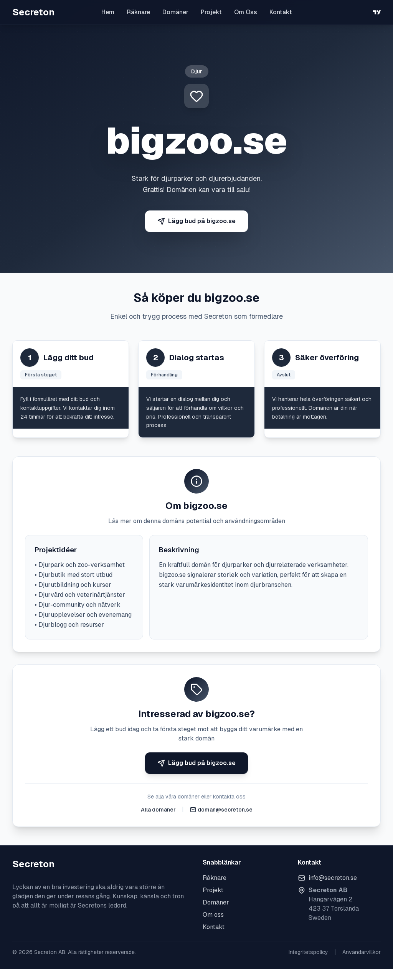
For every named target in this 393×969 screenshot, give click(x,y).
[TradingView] (377, 12)
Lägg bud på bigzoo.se (196, 221)
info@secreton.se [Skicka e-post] (333, 878)
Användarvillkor (361, 952)
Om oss (213, 915)
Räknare (138, 12)
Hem (107, 12)
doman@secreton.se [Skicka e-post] (225, 809)
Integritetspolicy (308, 952)
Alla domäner (158, 809)
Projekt (211, 12)
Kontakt (280, 12)
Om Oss (245, 12)
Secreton (33, 12)
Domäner (175, 12)
